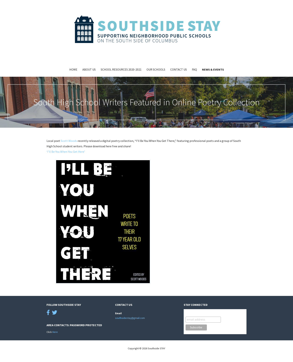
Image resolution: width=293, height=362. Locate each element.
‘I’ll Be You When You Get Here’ (66, 151)
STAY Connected (197, 313)
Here (55, 332)
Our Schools (155, 69)
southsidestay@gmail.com (130, 318)
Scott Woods (69, 141)
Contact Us (178, 69)
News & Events (213, 69)
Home (73, 69)
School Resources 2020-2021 (121, 69)
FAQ (194, 69)
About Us (89, 69)
